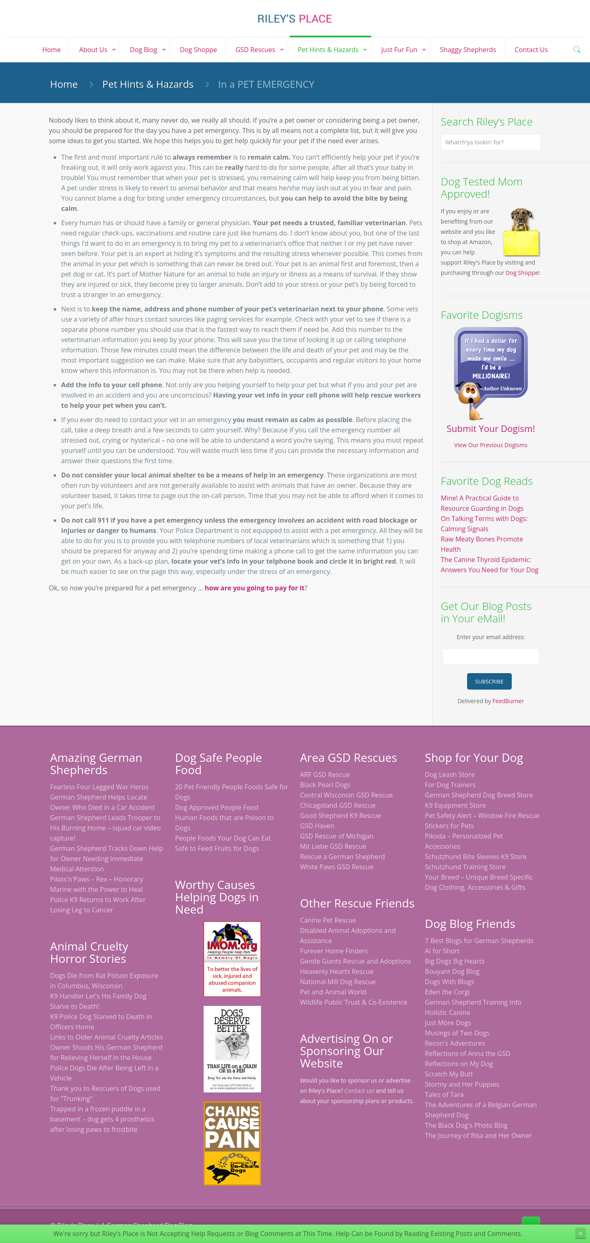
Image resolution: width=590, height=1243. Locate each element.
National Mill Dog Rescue (338, 981)
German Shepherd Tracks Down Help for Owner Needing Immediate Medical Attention (106, 858)
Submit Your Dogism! (491, 428)
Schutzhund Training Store (465, 866)
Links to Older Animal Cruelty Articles (106, 1037)
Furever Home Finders (334, 950)
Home (64, 84)
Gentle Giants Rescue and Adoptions (355, 961)
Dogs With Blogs (449, 981)
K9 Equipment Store (455, 805)
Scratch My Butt (449, 1073)
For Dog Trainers (450, 784)
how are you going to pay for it (254, 587)
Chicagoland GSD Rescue (338, 805)
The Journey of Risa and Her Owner (478, 1135)
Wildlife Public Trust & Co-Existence (353, 1002)
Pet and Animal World (333, 991)
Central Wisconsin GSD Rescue (346, 795)
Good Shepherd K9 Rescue (340, 815)
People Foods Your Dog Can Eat (223, 838)
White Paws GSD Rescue (336, 866)
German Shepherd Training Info (473, 1002)
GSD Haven (317, 825)
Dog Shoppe (522, 272)
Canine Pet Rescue (328, 920)
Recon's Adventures (455, 1043)
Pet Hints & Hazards (148, 84)
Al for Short (442, 950)
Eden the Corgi (447, 991)
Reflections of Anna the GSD (468, 1053)
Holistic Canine (447, 1012)
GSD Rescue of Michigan (337, 836)
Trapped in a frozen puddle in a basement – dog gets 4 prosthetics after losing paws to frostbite (102, 1119)
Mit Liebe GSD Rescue (333, 846)
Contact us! (359, 1090)
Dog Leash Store (450, 774)
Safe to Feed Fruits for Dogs (217, 848)
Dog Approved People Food (216, 807)
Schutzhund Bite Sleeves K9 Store (475, 856)
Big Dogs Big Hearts (455, 961)
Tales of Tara (444, 1094)
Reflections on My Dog (459, 1063)
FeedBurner (508, 701)
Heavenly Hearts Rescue (336, 971)
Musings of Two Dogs (457, 1032)
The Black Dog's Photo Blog (466, 1125)
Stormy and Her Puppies (462, 1084)
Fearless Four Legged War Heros (99, 786)
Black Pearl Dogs (325, 784)
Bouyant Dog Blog (452, 971)
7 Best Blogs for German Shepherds (479, 940)
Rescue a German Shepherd (342, 856)
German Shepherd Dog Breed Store (479, 795)
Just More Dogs (448, 1022)
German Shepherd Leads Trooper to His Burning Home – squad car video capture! (105, 828)
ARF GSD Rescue (325, 774)
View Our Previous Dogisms (490, 445)
